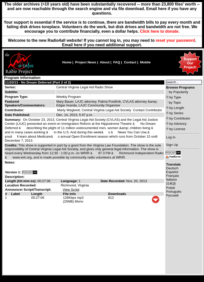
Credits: (11, 145)
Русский (172, 195)
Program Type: (16, 97)
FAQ (116, 62)
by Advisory (177, 124)
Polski (170, 188)
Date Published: (17, 115)
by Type (175, 97)
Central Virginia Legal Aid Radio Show (84, 87)
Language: (70, 181)
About (105, 62)
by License (177, 129)
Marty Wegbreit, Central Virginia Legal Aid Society (94, 110)
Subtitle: (11, 92)
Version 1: (13, 172)
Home (66, 62)
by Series (176, 113)
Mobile (145, 62)
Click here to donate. (159, 31)
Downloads (117, 194)
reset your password (175, 40)
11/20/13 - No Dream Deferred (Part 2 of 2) (38, 82)
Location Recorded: (20, 185)
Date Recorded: (113, 181)
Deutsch (172, 168)
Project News (85, 62)
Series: (10, 87)
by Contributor (179, 118)
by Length (176, 108)
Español (172, 172)
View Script (71, 189)
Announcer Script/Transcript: (28, 189)
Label (15, 194)
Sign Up (172, 145)
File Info (69, 194)
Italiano (171, 179)
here (78, 45)
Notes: (10, 162)
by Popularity (178, 92)
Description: (15, 177)
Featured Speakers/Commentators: (25, 103)
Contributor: (14, 110)
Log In (170, 137)
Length (36, 194)
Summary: (13, 120)
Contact (130, 62)
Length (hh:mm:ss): (21, 181)
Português (173, 191)
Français (172, 176)
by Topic (175, 102)
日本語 (171, 183)
